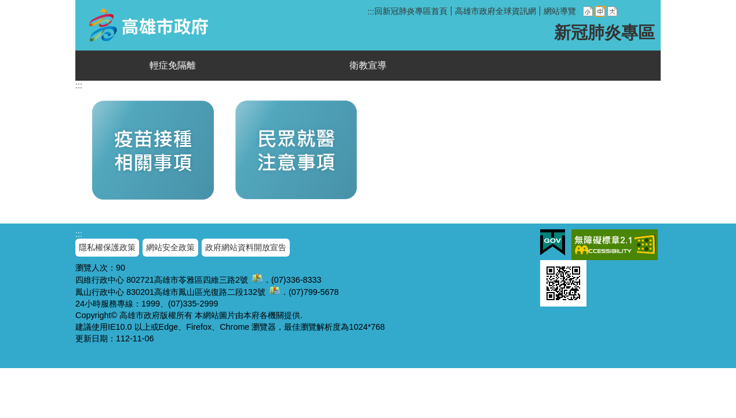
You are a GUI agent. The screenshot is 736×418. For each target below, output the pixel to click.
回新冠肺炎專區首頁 (410, 11)
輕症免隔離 (173, 65)
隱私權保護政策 (107, 247)
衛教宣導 (368, 65)
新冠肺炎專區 (151, 25)
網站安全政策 (170, 247)
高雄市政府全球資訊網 (495, 11)
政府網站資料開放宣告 (245, 247)
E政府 (552, 242)
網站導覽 (560, 11)
